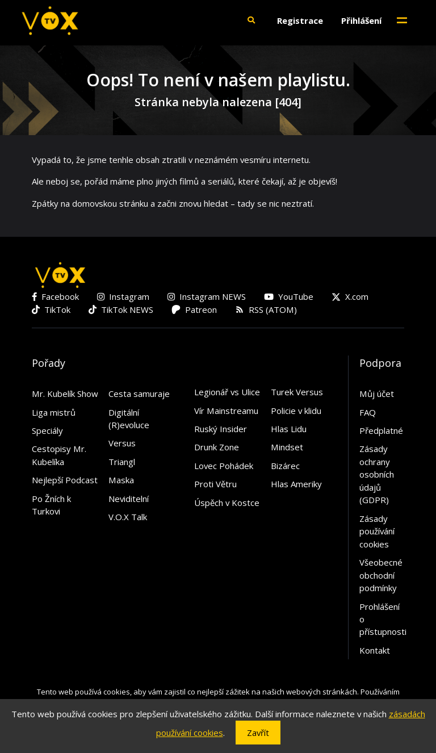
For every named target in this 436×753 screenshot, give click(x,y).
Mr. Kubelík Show (65, 393)
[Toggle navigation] (402, 20)
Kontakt (374, 650)
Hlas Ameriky (296, 484)
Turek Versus (297, 392)
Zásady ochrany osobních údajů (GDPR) (376, 474)
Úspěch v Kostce (226, 502)
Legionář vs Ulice (227, 392)
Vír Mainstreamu (226, 410)
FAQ (367, 412)
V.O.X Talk (127, 516)
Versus (122, 443)
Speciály (47, 430)
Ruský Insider (220, 428)
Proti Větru (215, 484)
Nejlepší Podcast (65, 480)
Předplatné (381, 430)
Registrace (300, 20)
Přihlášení (361, 20)
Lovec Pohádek (223, 465)
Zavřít (258, 732)
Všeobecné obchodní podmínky (381, 575)
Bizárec (285, 465)
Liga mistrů (54, 412)
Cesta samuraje (139, 393)
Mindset (287, 447)
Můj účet (376, 393)
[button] (251, 20)
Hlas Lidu (289, 428)
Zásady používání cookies (377, 531)
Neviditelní (128, 498)
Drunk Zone (216, 447)
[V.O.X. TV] (50, 20)
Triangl (121, 461)
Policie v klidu (296, 410)
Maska (121, 480)
